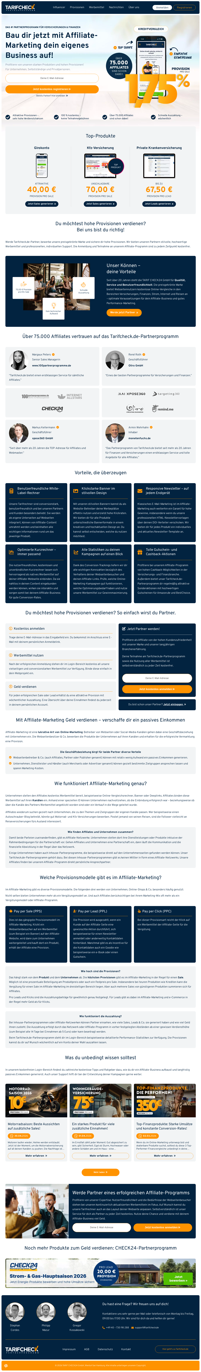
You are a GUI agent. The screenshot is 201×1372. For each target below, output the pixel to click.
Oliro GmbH (135, 365)
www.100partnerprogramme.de (51, 365)
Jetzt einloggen (174, 704)
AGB (86, 1349)
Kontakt (126, 1349)
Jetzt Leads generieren (159, 203)
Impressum (69, 1349)
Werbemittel (96, 7)
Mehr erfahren (36, 1156)
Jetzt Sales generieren (42, 203)
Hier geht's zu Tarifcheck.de (175, 1349)
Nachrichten (116, 7)
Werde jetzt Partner (124, 312)
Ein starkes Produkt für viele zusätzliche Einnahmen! (93, 1126)
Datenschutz (105, 1349)
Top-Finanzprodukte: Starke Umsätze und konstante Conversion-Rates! (164, 1126)
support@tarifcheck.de (145, 1328)
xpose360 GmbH (42, 438)
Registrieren (184, 7)
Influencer (59, 7)
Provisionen (77, 7)
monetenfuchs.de (139, 438)
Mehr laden (100, 1172)
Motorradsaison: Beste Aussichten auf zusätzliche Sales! (34, 1126)
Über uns (133, 7)
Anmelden (162, 7)
